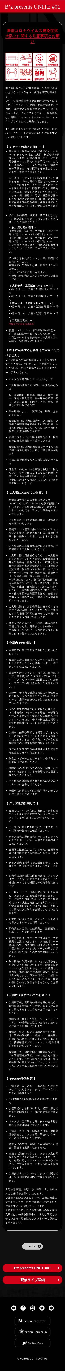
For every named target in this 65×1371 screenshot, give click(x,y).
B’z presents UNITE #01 (32, 7)
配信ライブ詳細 (32, 1280)
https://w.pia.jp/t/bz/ (21, 323)
